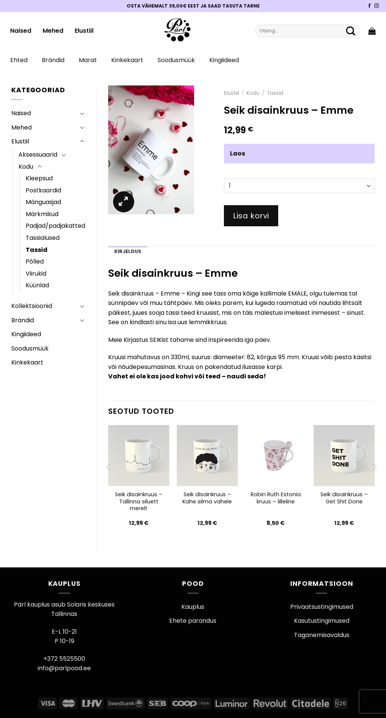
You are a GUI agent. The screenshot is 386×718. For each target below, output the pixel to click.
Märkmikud (42, 214)
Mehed (53, 30)
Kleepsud (39, 178)
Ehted (19, 60)
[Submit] (350, 30)
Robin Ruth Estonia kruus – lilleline (276, 498)
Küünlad (37, 285)
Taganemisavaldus (321, 635)
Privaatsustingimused (321, 606)
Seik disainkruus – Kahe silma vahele (207, 498)
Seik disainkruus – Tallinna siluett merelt (138, 501)
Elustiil (84, 30)
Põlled (35, 261)
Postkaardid (43, 190)
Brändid (53, 60)
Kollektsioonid (31, 306)
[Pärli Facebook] (369, 6)
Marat (88, 60)
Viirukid (36, 273)
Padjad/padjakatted (55, 225)
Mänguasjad (43, 202)
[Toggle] (82, 113)
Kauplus (192, 606)
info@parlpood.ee (64, 668)
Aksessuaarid (37, 154)
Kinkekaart (127, 60)
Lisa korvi (251, 215)
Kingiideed (224, 60)
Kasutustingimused (321, 620)
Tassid (36, 249)
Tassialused (43, 237)
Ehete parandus (192, 620)
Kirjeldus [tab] (127, 251)
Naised (20, 30)
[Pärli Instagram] (376, 6)
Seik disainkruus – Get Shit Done (344, 498)
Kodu (25, 166)
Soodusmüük (176, 60)
